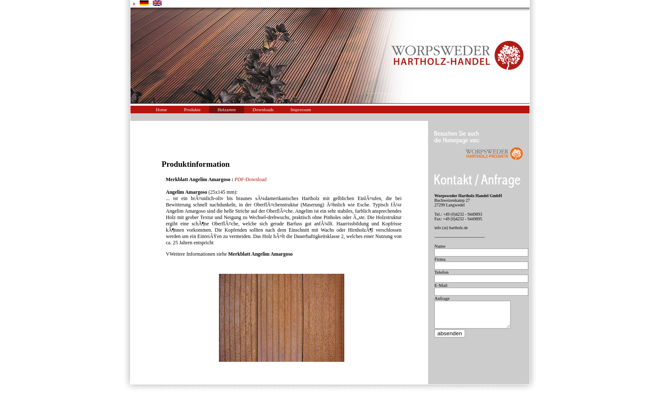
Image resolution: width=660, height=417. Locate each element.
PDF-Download (250, 179)
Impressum (300, 109)
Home (161, 109)
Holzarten (227, 109)
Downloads (263, 109)
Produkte (192, 109)
